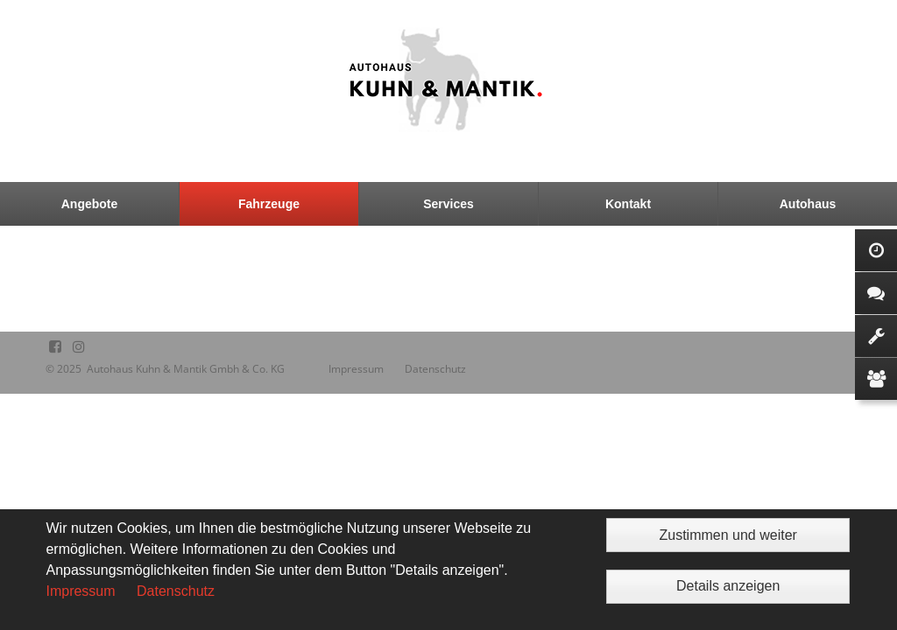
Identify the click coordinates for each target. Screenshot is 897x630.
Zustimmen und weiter (727, 535)
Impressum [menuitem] (356, 368)
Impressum (80, 591)
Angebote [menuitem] (89, 204)
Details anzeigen (728, 585)
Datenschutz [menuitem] (435, 368)
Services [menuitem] (448, 204)
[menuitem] (90, 204)
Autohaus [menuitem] (808, 204)
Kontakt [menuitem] (628, 204)
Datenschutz (176, 591)
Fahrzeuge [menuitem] (269, 204)
